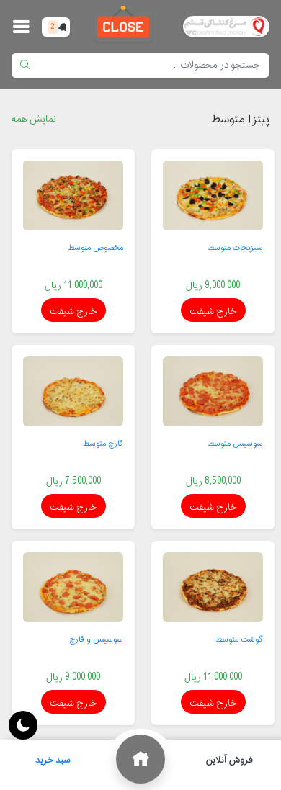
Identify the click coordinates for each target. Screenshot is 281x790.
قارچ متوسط (103, 443)
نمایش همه (34, 119)
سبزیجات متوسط (235, 248)
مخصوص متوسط (95, 248)
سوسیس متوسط (235, 443)
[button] (21, 26)
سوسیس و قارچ (96, 639)
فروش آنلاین (229, 760)
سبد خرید (57, 757)
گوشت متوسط (239, 639)
